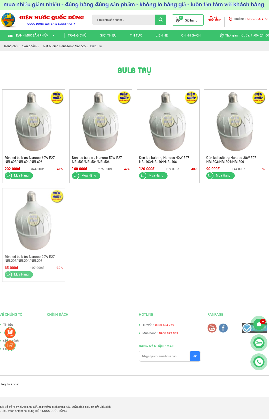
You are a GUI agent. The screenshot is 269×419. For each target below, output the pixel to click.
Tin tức (136, 35)
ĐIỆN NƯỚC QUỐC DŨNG (51, 411)
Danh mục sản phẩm (35, 35)
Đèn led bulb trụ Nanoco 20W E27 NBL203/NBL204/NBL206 (30, 260)
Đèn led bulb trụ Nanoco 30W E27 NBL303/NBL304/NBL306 (231, 160)
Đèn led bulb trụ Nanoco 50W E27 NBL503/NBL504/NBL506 (97, 160)
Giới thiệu (108, 35)
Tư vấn (6, 333)
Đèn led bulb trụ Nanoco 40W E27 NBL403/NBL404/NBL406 (164, 160)
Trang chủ (77, 35)
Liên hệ (162, 35)
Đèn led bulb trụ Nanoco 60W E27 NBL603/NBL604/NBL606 (30, 160)
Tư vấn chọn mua (215, 18)
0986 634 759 (256, 19)
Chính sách (191, 35)
